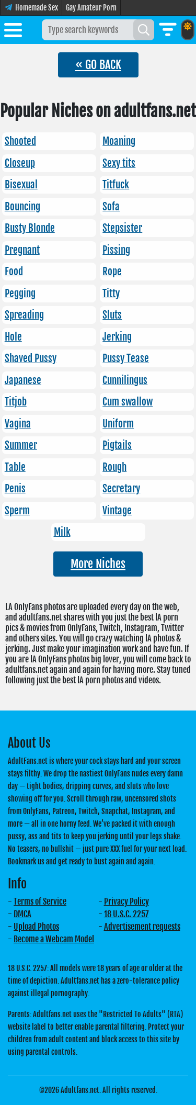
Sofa (111, 206)
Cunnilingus (124, 380)
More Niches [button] (98, 563)
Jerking (117, 337)
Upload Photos (36, 926)
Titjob (16, 402)
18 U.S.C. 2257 (126, 914)
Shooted (20, 141)
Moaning (118, 141)
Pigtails (117, 445)
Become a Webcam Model (54, 939)
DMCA (22, 914)
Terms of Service (40, 901)
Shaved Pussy (30, 358)
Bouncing (22, 206)
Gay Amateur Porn (91, 7)
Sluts (112, 315)
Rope (112, 271)
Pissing (116, 250)
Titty (111, 293)
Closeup (20, 163)
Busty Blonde (30, 228)
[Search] (143, 29)
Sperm (17, 510)
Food (14, 271)
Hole (13, 337)
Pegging (20, 293)
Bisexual (21, 184)
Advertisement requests (142, 926)
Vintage (117, 510)
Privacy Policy (126, 901)
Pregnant (22, 250)
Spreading (24, 315)
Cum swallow (127, 402)
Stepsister (122, 228)
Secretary (121, 488)
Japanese (23, 380)
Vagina (18, 424)
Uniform (118, 424)
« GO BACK (98, 64)
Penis (15, 488)
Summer (21, 445)
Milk (62, 532)
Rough (114, 467)
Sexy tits (118, 163)
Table (15, 467)
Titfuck (115, 184)
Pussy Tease (125, 358)
